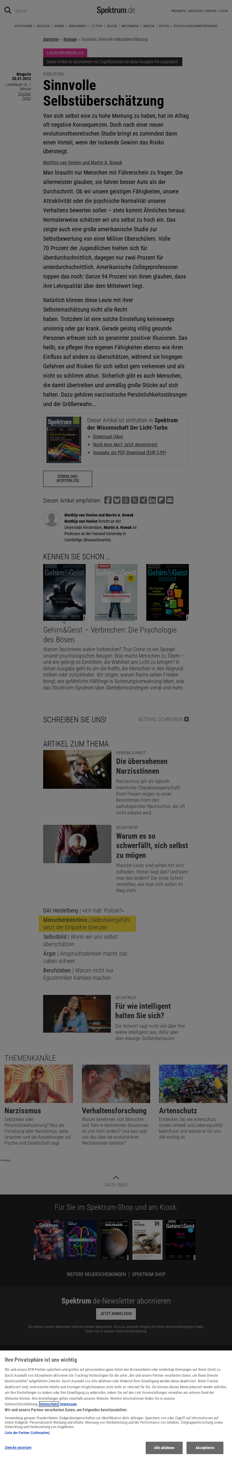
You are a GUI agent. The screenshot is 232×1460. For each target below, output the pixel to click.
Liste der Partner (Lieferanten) (27, 1432)
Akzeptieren (205, 1448)
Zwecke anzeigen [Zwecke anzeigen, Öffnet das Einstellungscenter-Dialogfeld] (18, 1447)
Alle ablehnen (164, 1448)
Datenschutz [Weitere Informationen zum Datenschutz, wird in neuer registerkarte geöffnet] (49, 1404)
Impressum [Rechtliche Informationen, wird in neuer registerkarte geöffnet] (68, 1404)
